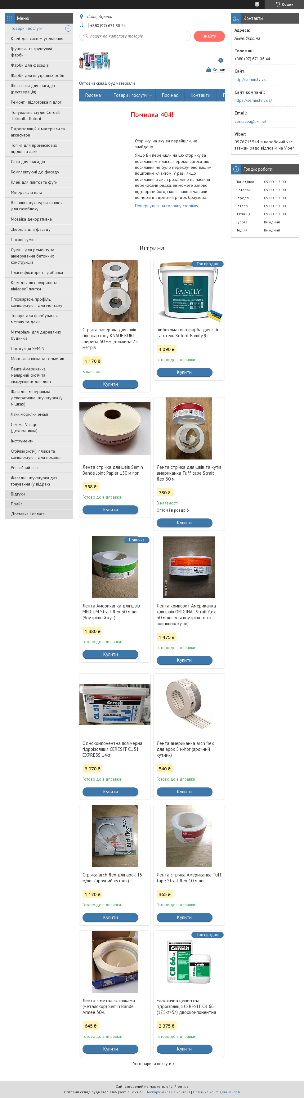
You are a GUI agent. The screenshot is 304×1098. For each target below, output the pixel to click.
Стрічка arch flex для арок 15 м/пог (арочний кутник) (112, 878)
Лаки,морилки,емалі (29, 414)
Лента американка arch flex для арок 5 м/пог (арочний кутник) (185, 749)
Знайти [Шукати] (209, 36)
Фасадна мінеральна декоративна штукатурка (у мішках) (37, 398)
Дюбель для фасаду (31, 229)
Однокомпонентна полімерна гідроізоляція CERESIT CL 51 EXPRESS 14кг (112, 749)
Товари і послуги (26, 28)
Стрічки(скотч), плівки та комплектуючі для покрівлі (36, 454)
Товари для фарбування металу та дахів (34, 319)
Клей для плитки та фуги (34, 182)
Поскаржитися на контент (167, 1092)
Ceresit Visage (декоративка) (24, 427)
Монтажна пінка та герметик (37, 358)
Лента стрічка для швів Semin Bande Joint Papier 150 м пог (113, 470)
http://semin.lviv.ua (252, 79)
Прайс (16, 504)
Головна (93, 95)
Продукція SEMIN (27, 348)
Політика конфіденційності (216, 1092)
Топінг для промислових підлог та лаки (34, 148)
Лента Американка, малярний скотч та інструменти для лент (31, 375)
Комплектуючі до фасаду (35, 172)
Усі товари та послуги (152, 1064)
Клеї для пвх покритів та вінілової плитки (34, 286)
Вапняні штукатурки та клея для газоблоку (37, 206)
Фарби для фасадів (30, 65)
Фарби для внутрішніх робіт (38, 75)
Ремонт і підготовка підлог (36, 102)
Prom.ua (181, 1086)
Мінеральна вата (26, 192)
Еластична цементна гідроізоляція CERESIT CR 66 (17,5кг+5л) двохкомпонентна (186, 1006)
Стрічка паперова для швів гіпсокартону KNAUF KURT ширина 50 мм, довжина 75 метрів (110, 338)
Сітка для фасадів (28, 161)
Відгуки (18, 494)
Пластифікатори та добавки (37, 272)
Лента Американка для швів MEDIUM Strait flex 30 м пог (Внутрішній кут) (111, 612)
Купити (110, 384)
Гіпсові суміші (24, 239)
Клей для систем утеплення (37, 38)
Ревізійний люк (24, 467)
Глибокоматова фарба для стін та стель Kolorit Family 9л (188, 332)
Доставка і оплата (28, 514)
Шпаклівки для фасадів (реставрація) (33, 89)
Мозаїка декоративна (31, 219)
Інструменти (22, 441)
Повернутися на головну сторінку (166, 205)
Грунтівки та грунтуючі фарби (31, 52)
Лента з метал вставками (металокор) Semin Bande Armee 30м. (109, 1006)
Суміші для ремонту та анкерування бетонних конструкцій (32, 256)
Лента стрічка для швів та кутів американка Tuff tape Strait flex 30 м (189, 473)
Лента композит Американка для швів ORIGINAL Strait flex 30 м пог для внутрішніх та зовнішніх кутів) (186, 614)
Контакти (200, 95)
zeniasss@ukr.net (250, 121)
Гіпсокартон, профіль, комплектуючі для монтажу (36, 302)
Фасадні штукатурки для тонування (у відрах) (34, 481)
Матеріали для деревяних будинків (36, 335)
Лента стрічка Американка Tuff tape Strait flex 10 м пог (189, 878)
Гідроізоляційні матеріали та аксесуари (38, 132)
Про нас (170, 95)
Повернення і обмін (242, 95)
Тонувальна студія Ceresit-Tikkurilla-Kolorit (36, 115)
